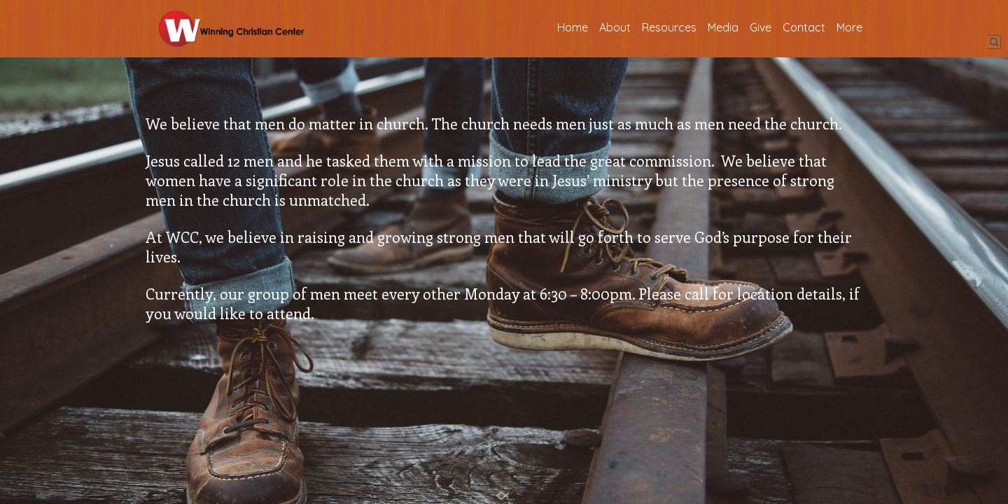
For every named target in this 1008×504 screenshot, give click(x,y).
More (849, 27)
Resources (669, 27)
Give (760, 27)
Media (723, 27)
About (615, 27)
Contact (804, 27)
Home (572, 27)
